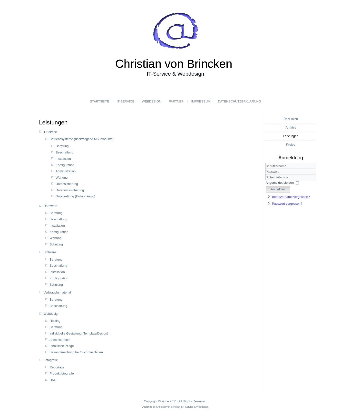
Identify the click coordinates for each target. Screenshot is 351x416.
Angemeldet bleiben (280, 182)
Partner (176, 101)
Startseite (99, 101)
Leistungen (291, 136)
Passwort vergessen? (287, 203)
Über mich (290, 119)
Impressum (200, 101)
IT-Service (125, 101)
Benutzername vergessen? (291, 197)
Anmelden (278, 189)
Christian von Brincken (173, 63)
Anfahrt (291, 127)
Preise (290, 144)
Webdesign (151, 101)
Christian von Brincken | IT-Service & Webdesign (182, 407)
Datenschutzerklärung (239, 101)
